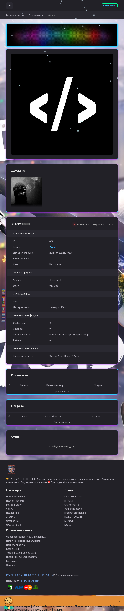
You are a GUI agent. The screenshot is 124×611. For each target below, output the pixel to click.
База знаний (13, 551)
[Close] (120, 598)
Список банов (13, 527)
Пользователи (36, 15)
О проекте (11, 567)
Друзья (19, 170)
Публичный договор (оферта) (22, 559)
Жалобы (10, 519)
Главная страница (15, 15)
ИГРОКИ (68, 503)
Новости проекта (15, 503)
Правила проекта (15, 547)
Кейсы (67, 527)
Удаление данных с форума (21, 555)
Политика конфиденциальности (23, 543)
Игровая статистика (75, 515)
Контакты (11, 563)
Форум (9, 511)
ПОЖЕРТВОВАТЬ (73, 519)
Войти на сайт (109, 6)
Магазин (69, 523)
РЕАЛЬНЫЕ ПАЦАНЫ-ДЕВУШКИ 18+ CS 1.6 (29, 577)
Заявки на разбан (73, 511)
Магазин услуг (14, 507)
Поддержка (12, 515)
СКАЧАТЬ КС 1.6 (73, 498)
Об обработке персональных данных (26, 539)
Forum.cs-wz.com (29, 583)
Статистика (12, 523)
